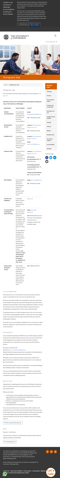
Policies (49, 126)
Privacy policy (27, 471)
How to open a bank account (13, 422)
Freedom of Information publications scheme (16, 472)
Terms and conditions (16, 471)
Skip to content (35, 25)
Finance (49, 95)
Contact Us (6, 471)
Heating (49, 148)
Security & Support (49, 139)
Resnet (29, 199)
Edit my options (34, 24)
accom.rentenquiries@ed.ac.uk (17, 350)
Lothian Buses (10, 441)
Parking (49, 122)
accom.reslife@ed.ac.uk (33, 144)
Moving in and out (50, 111)
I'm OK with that (22, 24)
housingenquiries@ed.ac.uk (34, 114)
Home (6, 85)
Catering (49, 91)
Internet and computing (50, 106)
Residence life (50, 134)
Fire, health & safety (50, 100)
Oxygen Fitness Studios (51, 117)
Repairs (49, 130)
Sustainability (51, 144)
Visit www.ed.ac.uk (50, 41)
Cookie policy (36, 471)
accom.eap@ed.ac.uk (36, 180)
